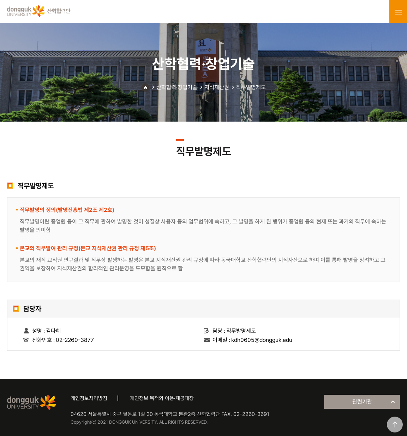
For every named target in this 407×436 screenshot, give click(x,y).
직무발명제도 (251, 87)
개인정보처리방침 (89, 398)
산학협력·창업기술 (176, 87)
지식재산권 (216, 87)
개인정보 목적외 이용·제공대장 (162, 398)
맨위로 (395, 424)
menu (398, 12)
